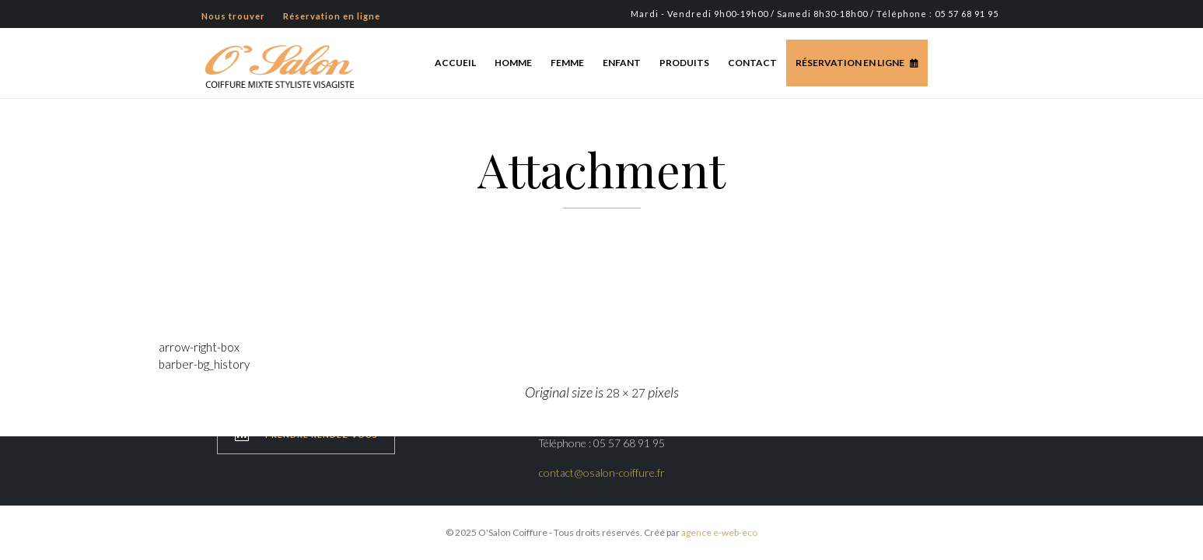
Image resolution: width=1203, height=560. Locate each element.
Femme (567, 62)
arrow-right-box (199, 347)
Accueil (455, 62)
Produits (684, 62)
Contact (752, 62)
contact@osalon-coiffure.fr (602, 472)
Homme (513, 62)
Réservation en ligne (850, 62)
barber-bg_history (204, 364)
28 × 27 (625, 393)
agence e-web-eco (719, 532)
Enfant (622, 62)
